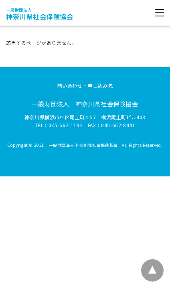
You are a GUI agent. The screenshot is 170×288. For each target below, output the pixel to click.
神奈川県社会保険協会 (39, 14)
